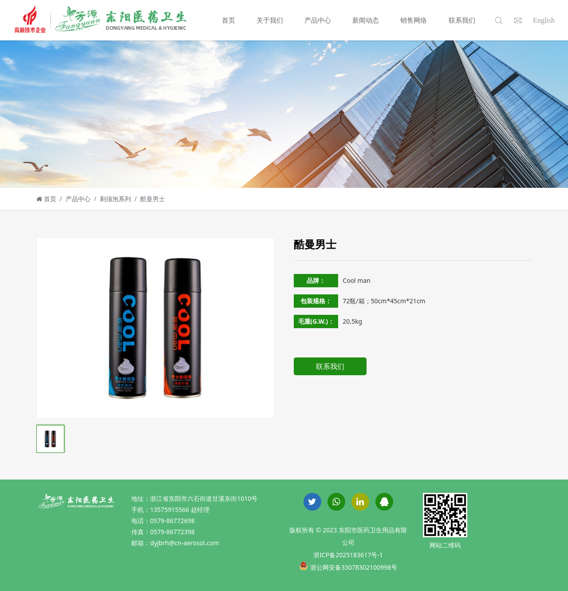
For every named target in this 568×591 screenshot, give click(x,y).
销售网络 (413, 20)
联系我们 (462, 20)
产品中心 (317, 20)
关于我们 (269, 20)
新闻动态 (365, 20)
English (544, 20)
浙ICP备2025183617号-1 (348, 555)
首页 (228, 20)
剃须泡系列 (115, 198)
